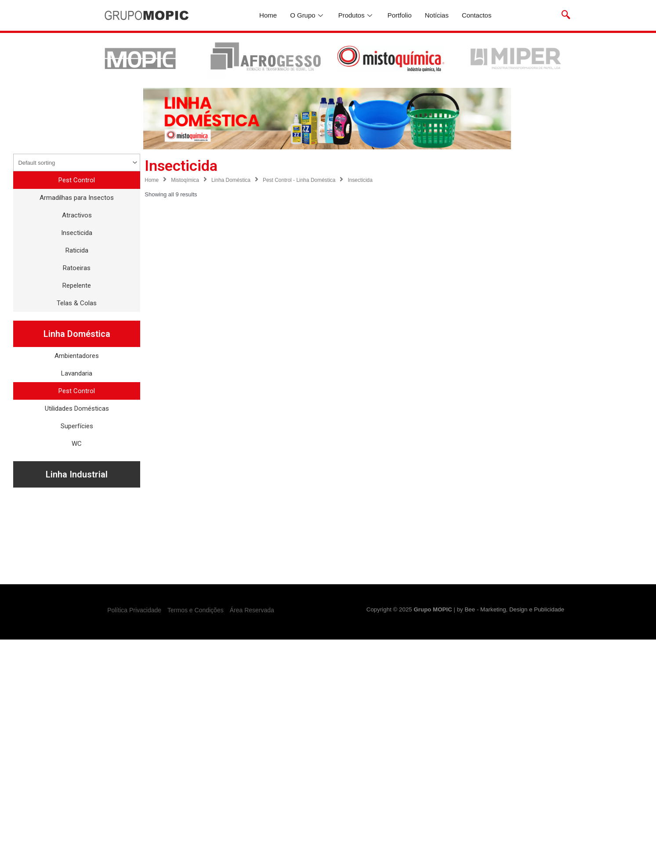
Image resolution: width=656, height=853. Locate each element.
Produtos (356, 15)
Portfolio (400, 15)
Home (268, 15)
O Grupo (307, 15)
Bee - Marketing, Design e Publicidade (514, 609)
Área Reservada (252, 610)
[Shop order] (76, 162)
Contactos (477, 15)
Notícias (437, 15)
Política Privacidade (134, 610)
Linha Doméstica (230, 180)
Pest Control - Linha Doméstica (299, 180)
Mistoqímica (185, 180)
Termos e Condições (195, 610)
